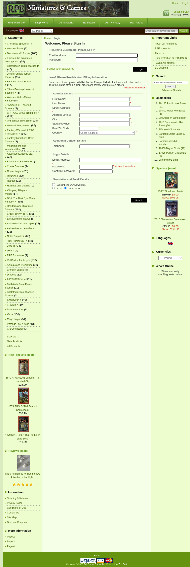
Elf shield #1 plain (168, 159)
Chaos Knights (15, 171)
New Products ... (16, 341)
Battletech (89, 22)
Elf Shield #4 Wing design (172, 117)
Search (160, 76)
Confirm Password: (63, 170)
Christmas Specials (17, 43)
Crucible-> (12, 304)
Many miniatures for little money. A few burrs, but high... (22, 474)
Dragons (11, 274)
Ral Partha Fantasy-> (18, 260)
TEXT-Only (74, 188)
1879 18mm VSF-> (17, 241)
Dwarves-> (13, 176)
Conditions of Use (16, 507)
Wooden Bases (15, 48)
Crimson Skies (15, 269)
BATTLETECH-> (16, 279)
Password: (55, 59)
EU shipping (161, 67)
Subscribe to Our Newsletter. (71, 185)
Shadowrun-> (14, 300)
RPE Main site (16, 22)
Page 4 (11, 546)
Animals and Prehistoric (19, 265)
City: (55, 119)
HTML (59, 188)
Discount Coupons (17, 522)
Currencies (163, 251)
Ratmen (11, 180)
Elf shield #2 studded (170, 129)
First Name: (59, 98)
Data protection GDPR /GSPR (171, 58)
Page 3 (11, 541)
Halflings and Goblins (18, 185)
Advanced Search (171, 90)
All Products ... (15, 346)
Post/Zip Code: (61, 128)
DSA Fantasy (112, 22)
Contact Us (13, 512)
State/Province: (61, 123)
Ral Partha (136, 22)
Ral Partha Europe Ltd (94, 564)
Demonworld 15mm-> (18, 53)
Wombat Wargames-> (18, 125)
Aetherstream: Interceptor (20, 223)
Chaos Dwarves (15, 166)
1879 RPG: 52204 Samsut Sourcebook (22, 406)
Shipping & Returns (17, 498)
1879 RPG (12, 245)
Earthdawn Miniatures (18, 218)
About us (159, 53)
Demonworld (66, 22)
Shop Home (41, 22)
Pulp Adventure (15, 309)
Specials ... (13, 336)
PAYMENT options (165, 63)
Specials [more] (166, 168)
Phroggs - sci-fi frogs (18, 324)
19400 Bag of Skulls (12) (172, 148)
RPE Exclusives (15, 255)
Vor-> (10, 314)
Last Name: (59, 103)
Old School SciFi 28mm (19, 120)
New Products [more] (21, 354)
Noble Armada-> (16, 236)
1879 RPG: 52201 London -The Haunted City (22, 378)
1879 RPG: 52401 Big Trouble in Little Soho (22, 435)
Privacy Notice (15, 503)
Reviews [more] (18, 450)
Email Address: (58, 55)
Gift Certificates (15, 328)
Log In (185, 3)
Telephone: (58, 145)
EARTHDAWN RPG (17, 214)
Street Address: (61, 107)
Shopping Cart (181, 11)
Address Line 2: (61, 114)
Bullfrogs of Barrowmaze (20, 161)
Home (175, 3)
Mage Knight (14, 319)
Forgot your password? (60, 68)
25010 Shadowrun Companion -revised (170, 219)
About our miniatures (166, 43)
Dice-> (10, 250)
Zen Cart (122, 564)
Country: (57, 132)
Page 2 (11, 536)
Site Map (11, 517)
